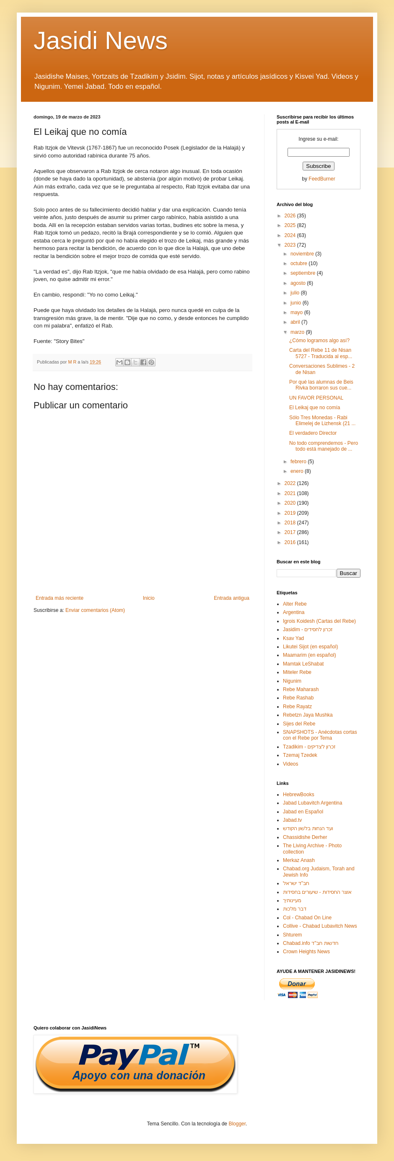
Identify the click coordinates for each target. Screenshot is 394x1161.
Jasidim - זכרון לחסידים (308, 629)
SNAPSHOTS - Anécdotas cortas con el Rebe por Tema (320, 735)
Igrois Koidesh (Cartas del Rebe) (319, 621)
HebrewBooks (298, 794)
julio (295, 293)
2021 (291, 493)
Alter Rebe (295, 604)
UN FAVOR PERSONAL (316, 398)
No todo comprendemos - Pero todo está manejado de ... (323, 446)
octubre (299, 263)
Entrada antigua (231, 598)
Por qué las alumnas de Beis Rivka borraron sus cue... (321, 385)
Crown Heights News (306, 952)
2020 (291, 503)
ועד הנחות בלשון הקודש (308, 828)
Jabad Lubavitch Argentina (312, 803)
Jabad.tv (292, 820)
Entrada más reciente (59, 598)
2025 (291, 225)
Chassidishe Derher (305, 837)
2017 (291, 532)
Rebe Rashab (298, 698)
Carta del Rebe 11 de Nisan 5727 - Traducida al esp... (320, 353)
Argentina (293, 612)
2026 (291, 216)
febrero (299, 461)
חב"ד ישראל (296, 883)
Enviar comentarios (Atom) (95, 610)
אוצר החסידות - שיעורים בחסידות (317, 892)
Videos (290, 764)
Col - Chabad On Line (307, 918)
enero (297, 471)
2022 (291, 483)
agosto (298, 283)
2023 (291, 245)
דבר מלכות (294, 909)
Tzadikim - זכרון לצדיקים (309, 747)
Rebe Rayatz (297, 707)
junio (296, 303)
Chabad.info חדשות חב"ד (310, 943)
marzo (298, 332)
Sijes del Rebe (299, 724)
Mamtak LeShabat (303, 664)
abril (295, 322)
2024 (291, 235)
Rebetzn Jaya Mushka (308, 715)
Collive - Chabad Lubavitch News (320, 926)
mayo (297, 312)
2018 (291, 523)
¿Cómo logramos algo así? (319, 340)
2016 (291, 542)
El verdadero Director (313, 433)
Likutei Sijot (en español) (310, 647)
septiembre (303, 273)
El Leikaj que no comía (314, 407)
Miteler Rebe (297, 672)
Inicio (149, 598)
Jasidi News (101, 40)
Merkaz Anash (299, 860)
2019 (291, 513)
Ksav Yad (293, 638)
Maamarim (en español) (309, 655)
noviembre (302, 254)
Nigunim (292, 681)
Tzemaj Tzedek (300, 755)
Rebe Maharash (301, 689)
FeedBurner (321, 179)
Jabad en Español (303, 812)
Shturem (292, 935)
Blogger (237, 1124)
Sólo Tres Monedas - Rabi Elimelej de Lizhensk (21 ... (322, 420)
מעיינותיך (292, 900)
